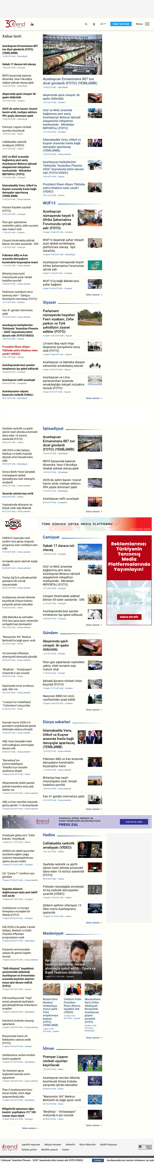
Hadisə (49, 835)
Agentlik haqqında (31, 1144)
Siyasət (49, 302)
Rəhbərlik (70, 1144)
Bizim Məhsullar (88, 1144)
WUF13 (49, 203)
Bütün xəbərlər (93, 295)
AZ (101, 24)
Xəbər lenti (11, 36)
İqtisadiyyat (53, 428)
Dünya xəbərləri (56, 722)
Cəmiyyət (51, 537)
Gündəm (50, 632)
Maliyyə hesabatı (52, 1144)
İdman (48, 1048)
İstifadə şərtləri (29, 1149)
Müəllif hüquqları (108, 1144)
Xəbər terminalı (121, 23)
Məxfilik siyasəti (49, 1149)
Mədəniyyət (53, 933)
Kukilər (65, 1149)
